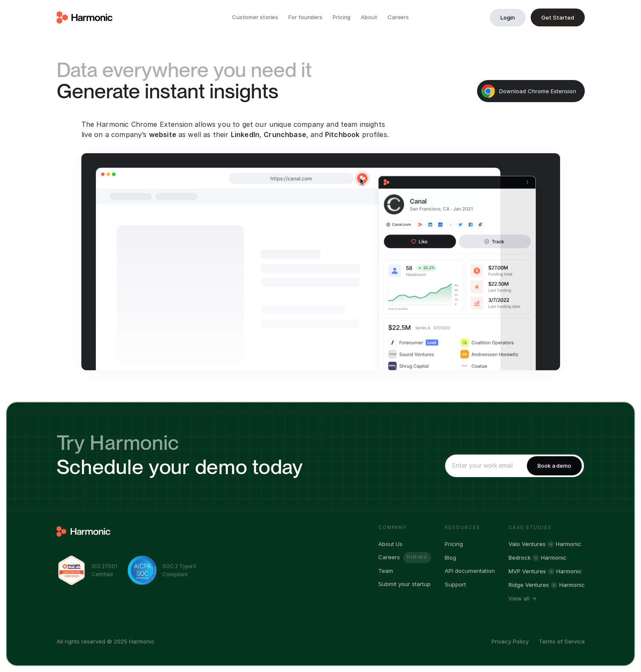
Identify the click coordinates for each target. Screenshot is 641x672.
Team (385, 571)
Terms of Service (562, 641)
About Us (390, 544)
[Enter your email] (484, 466)
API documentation (470, 571)
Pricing (342, 17)
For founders (305, 17)
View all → (522, 598)
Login (507, 17)
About (369, 17)
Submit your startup (404, 584)
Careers (398, 17)
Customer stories (255, 17)
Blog (450, 558)
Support (455, 584)
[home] (85, 17)
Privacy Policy (510, 641)
